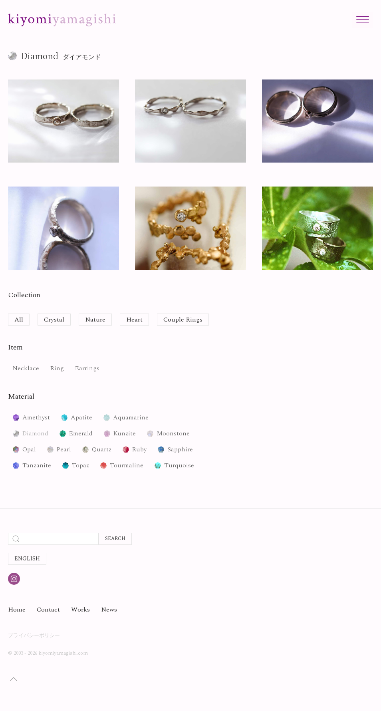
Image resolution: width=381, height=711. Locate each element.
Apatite (81, 417)
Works (80, 609)
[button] (13, 679)
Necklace (26, 368)
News (109, 609)
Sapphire (180, 449)
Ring (57, 368)
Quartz (101, 449)
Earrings (87, 368)
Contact (48, 609)
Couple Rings (182, 319)
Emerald (81, 433)
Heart (134, 319)
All (18, 319)
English (27, 558)
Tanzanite (36, 465)
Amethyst (36, 417)
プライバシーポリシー (34, 636)
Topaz (80, 465)
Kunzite (124, 433)
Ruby (139, 449)
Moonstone (173, 433)
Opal (29, 449)
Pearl (64, 449)
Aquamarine (131, 417)
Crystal (54, 319)
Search (115, 538)
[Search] (53, 539)
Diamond (35, 433)
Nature (95, 319)
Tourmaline (126, 465)
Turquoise (179, 465)
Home (17, 609)
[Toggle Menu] (362, 20)
